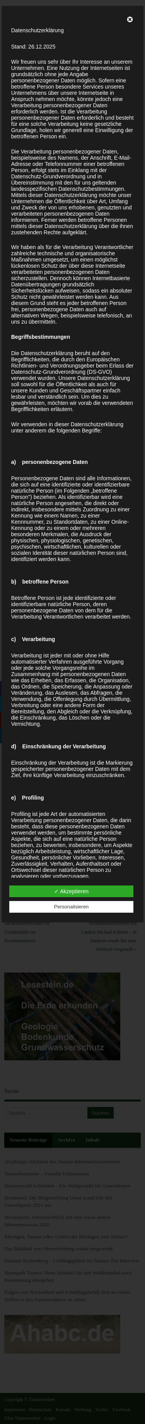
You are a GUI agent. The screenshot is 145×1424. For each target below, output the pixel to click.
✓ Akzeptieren (71, 891)
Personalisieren (71, 907)
